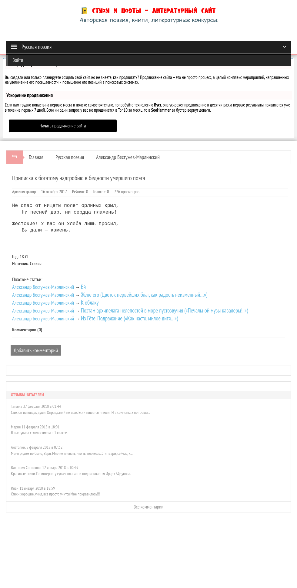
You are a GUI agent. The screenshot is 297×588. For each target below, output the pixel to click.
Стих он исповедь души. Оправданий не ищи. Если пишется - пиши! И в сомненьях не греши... (80, 411)
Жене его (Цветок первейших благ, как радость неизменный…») (144, 293)
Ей (83, 285)
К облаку (90, 301)
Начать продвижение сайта (63, 126)
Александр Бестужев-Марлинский (128, 157)
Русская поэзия (69, 157)
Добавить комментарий (36, 349)
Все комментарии (148, 505)
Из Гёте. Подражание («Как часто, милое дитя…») (129, 317)
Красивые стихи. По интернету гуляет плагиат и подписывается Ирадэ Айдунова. (71, 472)
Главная (36, 157)
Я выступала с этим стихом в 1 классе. (39, 431)
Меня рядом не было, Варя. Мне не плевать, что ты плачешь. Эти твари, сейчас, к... (72, 452)
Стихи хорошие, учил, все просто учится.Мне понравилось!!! (55, 492)
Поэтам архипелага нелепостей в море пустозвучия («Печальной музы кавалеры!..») (164, 309)
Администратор (24, 191)
